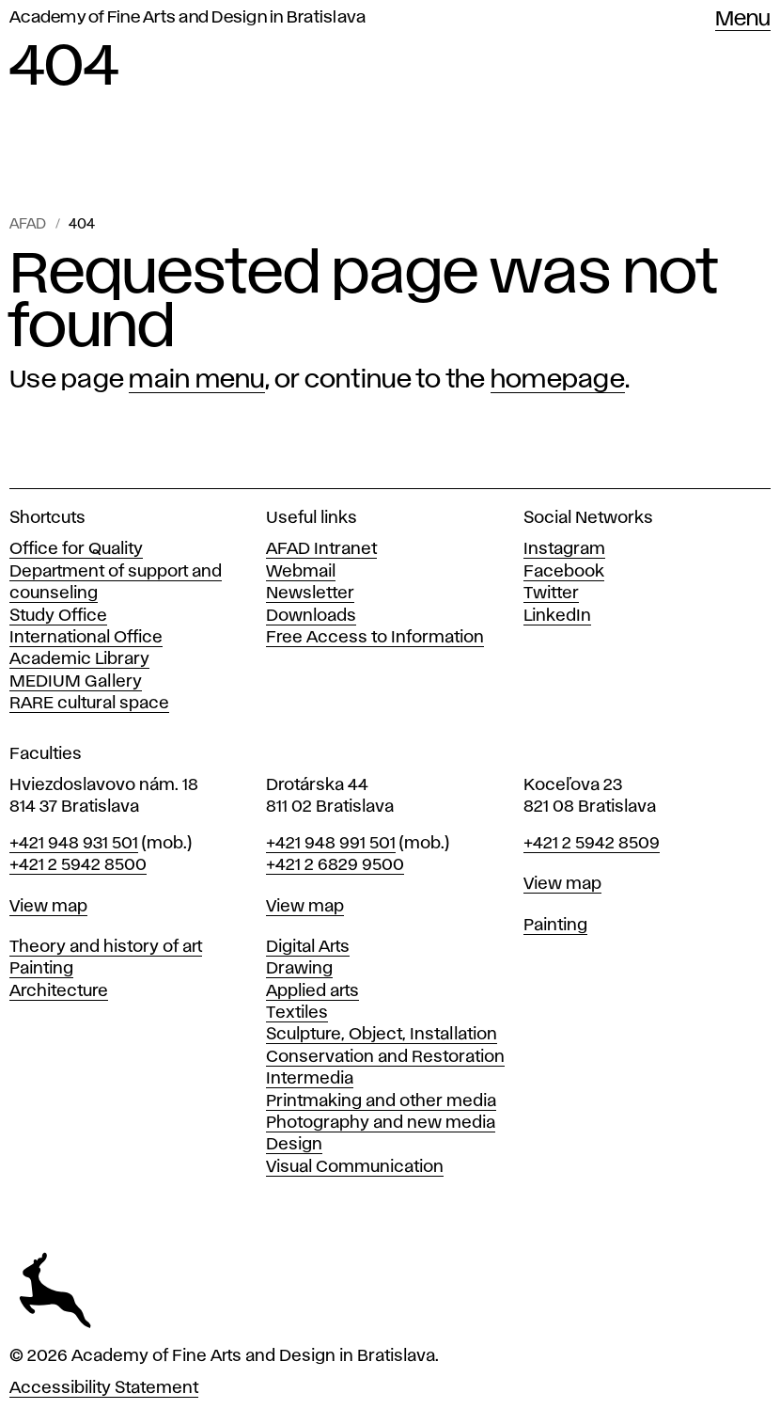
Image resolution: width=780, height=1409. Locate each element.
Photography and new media (380, 1123)
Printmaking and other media (381, 1101)
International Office (86, 637)
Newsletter (310, 593)
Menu (743, 19)
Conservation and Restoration (385, 1057)
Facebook (563, 571)
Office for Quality (76, 549)
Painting (41, 968)
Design (294, 1144)
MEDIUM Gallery (75, 681)
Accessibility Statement (103, 1388)
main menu (196, 380)
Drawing (299, 968)
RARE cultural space (89, 703)
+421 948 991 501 (331, 843)
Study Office (58, 616)
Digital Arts (308, 947)
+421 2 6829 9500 (335, 865)
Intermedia (309, 1078)
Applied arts (312, 991)
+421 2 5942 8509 (591, 843)
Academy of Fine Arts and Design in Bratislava (187, 17)
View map (48, 906)
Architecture (58, 991)
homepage (558, 380)
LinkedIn (557, 616)
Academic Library (79, 659)
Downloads (311, 616)
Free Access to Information (375, 637)
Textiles (297, 1013)
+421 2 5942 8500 (78, 865)
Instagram (564, 549)
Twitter (551, 593)
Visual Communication (355, 1167)
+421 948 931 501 (73, 843)
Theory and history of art (105, 947)
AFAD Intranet (321, 549)
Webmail (300, 571)
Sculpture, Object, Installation (381, 1034)
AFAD (27, 224)
